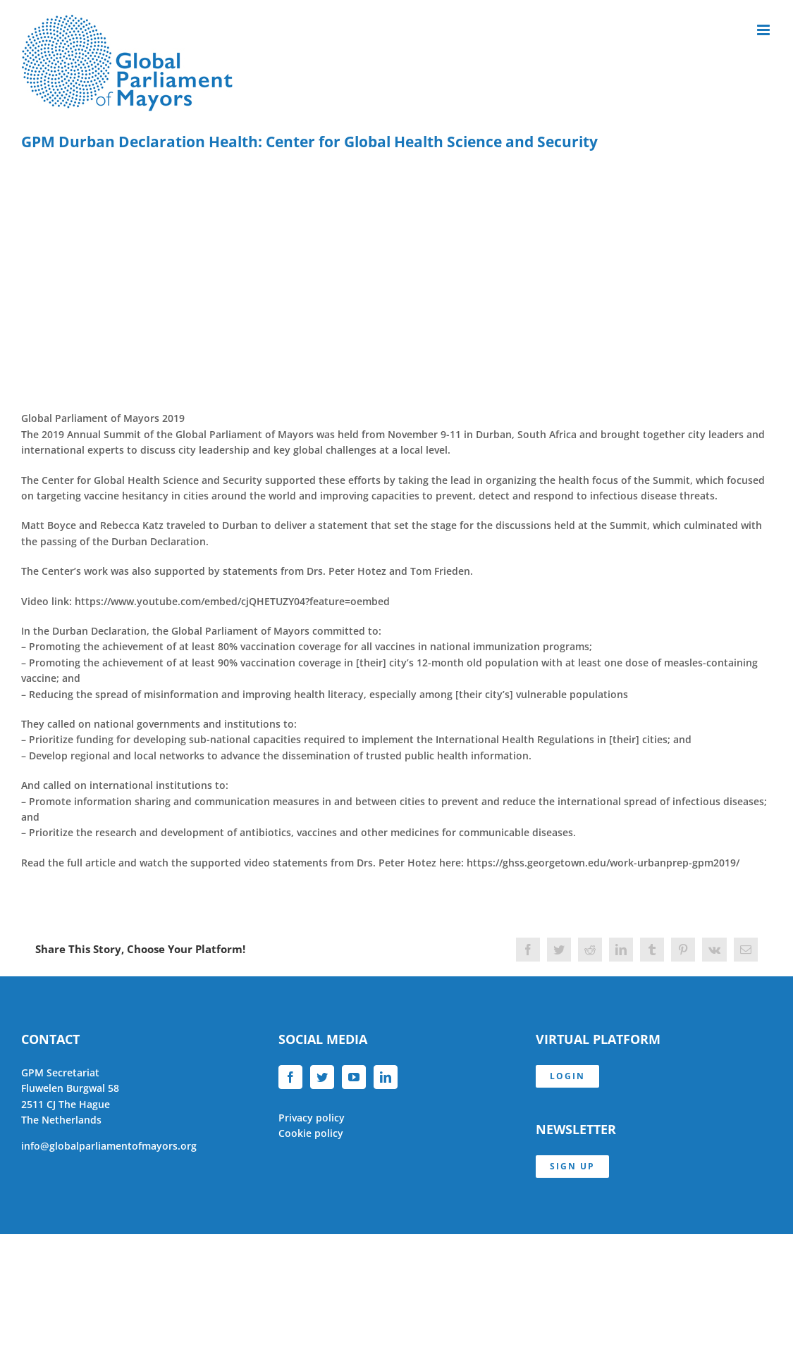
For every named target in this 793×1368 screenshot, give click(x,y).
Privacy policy (311, 1117)
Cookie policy (310, 1133)
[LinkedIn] (386, 1077)
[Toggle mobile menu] (764, 30)
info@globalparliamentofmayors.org (109, 1145)
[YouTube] (354, 1077)
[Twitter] (322, 1077)
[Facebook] (290, 1077)
